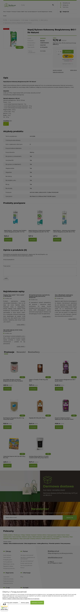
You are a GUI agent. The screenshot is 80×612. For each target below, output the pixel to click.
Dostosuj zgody (25, 602)
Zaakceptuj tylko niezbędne (11, 602)
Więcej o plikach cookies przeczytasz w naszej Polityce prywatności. (21, 598)
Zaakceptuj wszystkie (37, 602)
